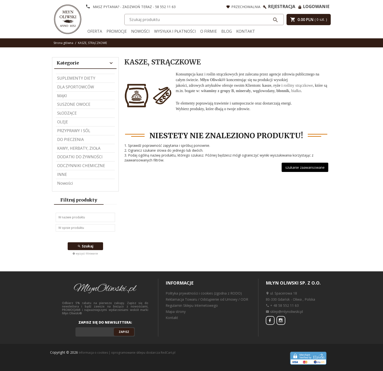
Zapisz (124, 332)
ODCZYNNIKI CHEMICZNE (81, 165)
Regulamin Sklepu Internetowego (192, 305)
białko (296, 91)
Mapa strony (176, 311)
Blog (226, 31)
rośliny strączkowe (298, 85)
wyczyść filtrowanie (85, 253)
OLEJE (62, 122)
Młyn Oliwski (211, 80)
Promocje (116, 31)
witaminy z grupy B (217, 91)
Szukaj (85, 246)
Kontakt (245, 31)
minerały (243, 91)
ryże (276, 85)
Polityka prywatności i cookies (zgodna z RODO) (204, 293)
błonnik (283, 91)
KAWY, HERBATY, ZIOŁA (78, 148)
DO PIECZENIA (70, 139)
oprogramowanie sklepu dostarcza (135, 352)
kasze (266, 85)
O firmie (208, 31)
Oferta (94, 31)
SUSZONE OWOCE (73, 104)
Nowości (140, 31)
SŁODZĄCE (67, 113)
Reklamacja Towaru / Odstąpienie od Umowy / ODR (207, 299)
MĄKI (62, 95)
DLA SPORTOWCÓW (75, 87)
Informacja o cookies (93, 352)
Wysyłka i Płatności (175, 31)
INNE (62, 174)
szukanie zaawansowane (305, 167)
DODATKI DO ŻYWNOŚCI (80, 156)
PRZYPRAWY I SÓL (73, 130)
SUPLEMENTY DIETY (76, 78)
